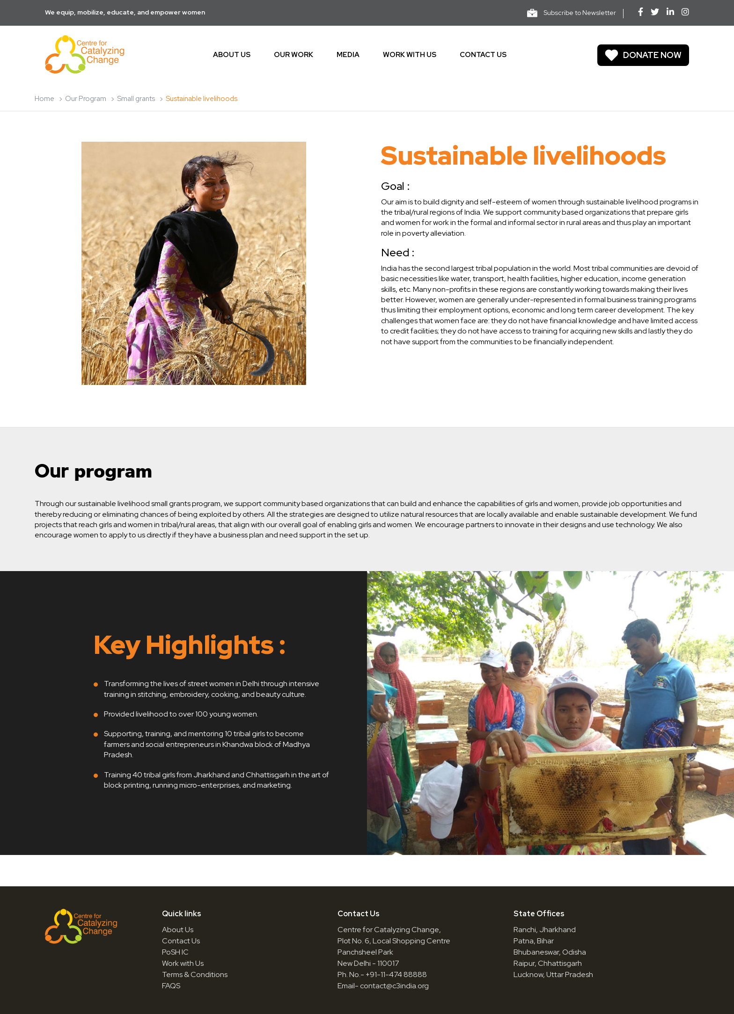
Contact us (483, 54)
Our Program (85, 98)
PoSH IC (175, 952)
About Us (177, 929)
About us (231, 54)
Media (348, 54)
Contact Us (181, 941)
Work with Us (183, 963)
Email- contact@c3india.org (383, 986)
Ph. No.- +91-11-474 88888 (382, 974)
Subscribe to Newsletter (571, 12)
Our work (293, 54)
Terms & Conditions (195, 974)
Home (44, 98)
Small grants (136, 98)
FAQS (171, 986)
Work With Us (409, 54)
